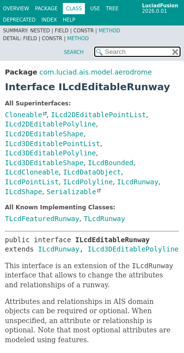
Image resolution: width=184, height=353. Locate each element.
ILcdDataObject (92, 172)
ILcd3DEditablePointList (52, 144)
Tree (112, 8)
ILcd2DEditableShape (44, 134)
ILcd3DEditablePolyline (50, 153)
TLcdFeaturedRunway (42, 219)
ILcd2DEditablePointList (98, 115)
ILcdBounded (110, 163)
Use (95, 8)
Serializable (71, 192)
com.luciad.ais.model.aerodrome (95, 72)
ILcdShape (23, 192)
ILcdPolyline (87, 182)
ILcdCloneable (32, 172)
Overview (16, 8)
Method (109, 30)
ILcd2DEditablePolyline (50, 124)
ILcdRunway (137, 182)
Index (49, 20)
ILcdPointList (32, 182)
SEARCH (73, 52)
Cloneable (23, 115)
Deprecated (19, 20)
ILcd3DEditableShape (44, 163)
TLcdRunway (104, 219)
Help (69, 20)
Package (46, 8)
